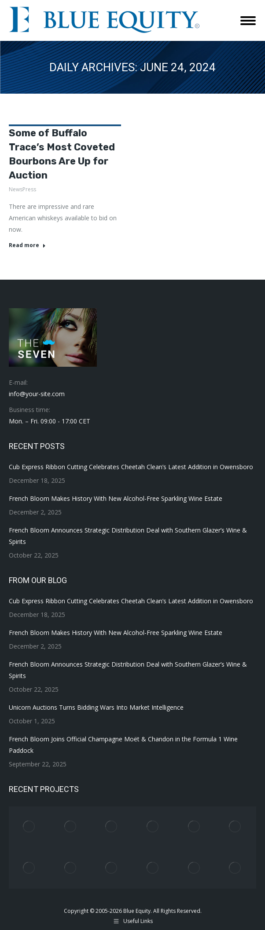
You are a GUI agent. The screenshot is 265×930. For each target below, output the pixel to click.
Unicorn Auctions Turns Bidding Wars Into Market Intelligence (96, 707)
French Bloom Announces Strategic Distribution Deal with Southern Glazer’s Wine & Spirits (128, 536)
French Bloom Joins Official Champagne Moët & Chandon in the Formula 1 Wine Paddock (123, 745)
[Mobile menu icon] (248, 21)
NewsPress (22, 189)
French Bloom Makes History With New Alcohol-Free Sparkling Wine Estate (115, 498)
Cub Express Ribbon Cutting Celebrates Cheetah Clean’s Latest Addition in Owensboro (131, 467)
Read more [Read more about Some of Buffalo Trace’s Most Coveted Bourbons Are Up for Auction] (27, 245)
